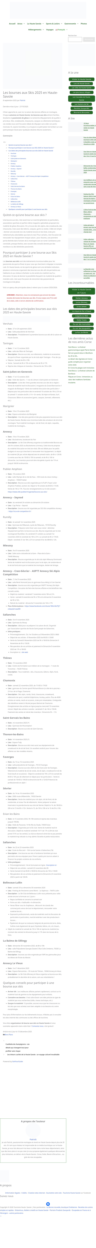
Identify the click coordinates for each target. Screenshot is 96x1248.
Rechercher (72, 35)
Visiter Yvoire (81, 321)
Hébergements (36, 30)
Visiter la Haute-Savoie (81, 79)
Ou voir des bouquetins (81, 329)
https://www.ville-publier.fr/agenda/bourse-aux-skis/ (27, 492)
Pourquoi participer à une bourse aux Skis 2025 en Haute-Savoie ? (31, 148)
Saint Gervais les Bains (18, 186)
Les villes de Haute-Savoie (81, 88)
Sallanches (14, 179)
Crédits (24, 1193)
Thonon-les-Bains (16, 189)
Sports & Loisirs (54, 24)
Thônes (13, 181)
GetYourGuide (17, 1061)
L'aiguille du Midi (81, 316)
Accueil (12, 23)
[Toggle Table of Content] (4, 142)
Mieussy (13, 174)
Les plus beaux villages (81, 93)
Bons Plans (9, 1034)
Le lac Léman (82, 307)
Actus (21, 24)
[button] (1, 1216)
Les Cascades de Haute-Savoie (81, 98)
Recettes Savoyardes (81, 108)
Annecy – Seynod (16, 169)
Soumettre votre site (54, 1193)
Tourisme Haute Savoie (71, 1193)
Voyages (50, 29)
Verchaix (13, 153)
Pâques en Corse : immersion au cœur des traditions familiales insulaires (80, 380)
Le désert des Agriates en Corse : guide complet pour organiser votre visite (80, 363)
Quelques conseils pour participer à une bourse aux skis (28, 209)
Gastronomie (72, 24)
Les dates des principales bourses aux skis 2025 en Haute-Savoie (31, 151)
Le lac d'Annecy (81, 303)
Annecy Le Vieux (16, 207)
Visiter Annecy (82, 299)
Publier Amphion (16, 166)
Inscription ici (51, 865)
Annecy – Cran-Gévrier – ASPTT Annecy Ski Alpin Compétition (30, 176)
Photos (84, 23)
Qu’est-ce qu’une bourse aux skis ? (20, 145)
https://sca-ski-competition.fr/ (20, 511)
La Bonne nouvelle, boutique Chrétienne (61, 1207)
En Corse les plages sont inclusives (81, 368)
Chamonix (14, 184)
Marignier (14, 161)
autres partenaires (16, 1213)
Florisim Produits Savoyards (60, 1210)
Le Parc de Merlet (81, 333)
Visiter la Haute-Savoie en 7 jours (81, 291)
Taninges (13, 156)
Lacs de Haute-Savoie (82, 84)
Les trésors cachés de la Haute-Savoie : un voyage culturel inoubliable (33, 1054)
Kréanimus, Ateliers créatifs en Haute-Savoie (31, 1210)
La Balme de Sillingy (17, 204)
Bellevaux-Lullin (16, 201)
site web (25, 652)
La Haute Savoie (36, 24)
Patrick (33, 1139)
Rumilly (13, 171)
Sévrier (13, 194)
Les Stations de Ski (82, 104)
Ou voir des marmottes (81, 325)
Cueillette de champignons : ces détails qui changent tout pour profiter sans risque (18, 1044)
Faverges (13, 191)
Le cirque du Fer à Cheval (81, 312)
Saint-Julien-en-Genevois (18, 158)
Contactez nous (37, 1026)
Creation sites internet (36, 1193)
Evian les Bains (15, 196)
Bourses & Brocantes (81, 113)
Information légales (13, 1193)
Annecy (13, 163)
